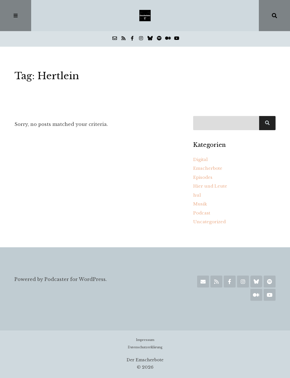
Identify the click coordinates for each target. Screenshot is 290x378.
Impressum (145, 340)
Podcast (201, 213)
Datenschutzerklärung (145, 347)
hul (197, 195)
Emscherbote (207, 168)
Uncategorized (209, 221)
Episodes (202, 177)
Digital (200, 159)
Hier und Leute (210, 186)
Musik (200, 204)
